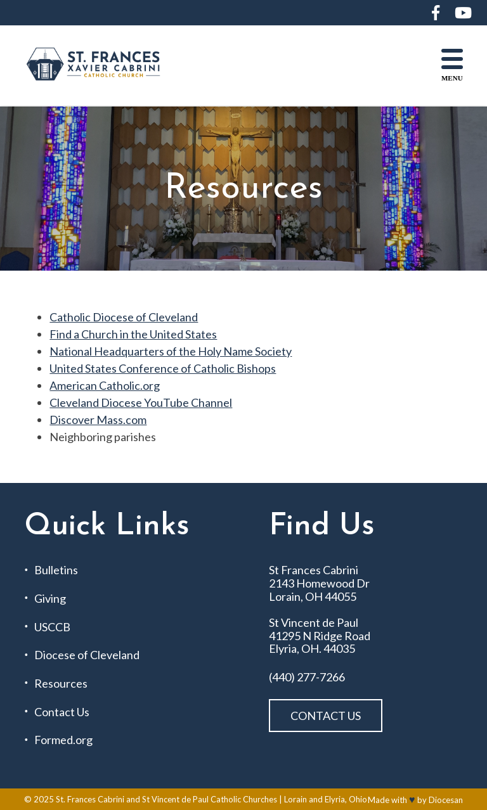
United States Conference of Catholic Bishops (162, 368)
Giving (50, 598)
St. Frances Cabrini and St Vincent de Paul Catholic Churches (166, 799)
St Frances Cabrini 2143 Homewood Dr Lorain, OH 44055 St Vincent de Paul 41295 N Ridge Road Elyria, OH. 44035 (319, 609)
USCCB (52, 627)
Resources (61, 683)
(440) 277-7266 (307, 677)
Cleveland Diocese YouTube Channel (140, 402)
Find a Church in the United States (133, 334)
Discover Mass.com (97, 420)
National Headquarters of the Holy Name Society (170, 351)
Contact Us (61, 712)
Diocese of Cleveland (87, 655)
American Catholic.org (104, 385)
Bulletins (56, 570)
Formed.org (63, 740)
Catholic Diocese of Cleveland (123, 317)
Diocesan (446, 800)
